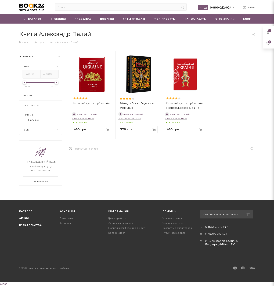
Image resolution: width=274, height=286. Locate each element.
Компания (67, 211)
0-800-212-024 (221, 7)
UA (205, 7)
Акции (24, 218)
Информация (118, 211)
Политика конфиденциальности (127, 227)
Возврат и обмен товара (177, 227)
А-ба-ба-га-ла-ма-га (83, 118)
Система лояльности (120, 223)
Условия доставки (173, 223)
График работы (117, 218)
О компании (66, 218)
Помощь (169, 211)
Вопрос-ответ (116, 232)
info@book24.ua (216, 233)
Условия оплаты (172, 218)
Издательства (30, 225)
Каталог (25, 211)
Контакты (65, 223)
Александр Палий (84, 114)
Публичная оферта (174, 232)
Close (3, 283)
